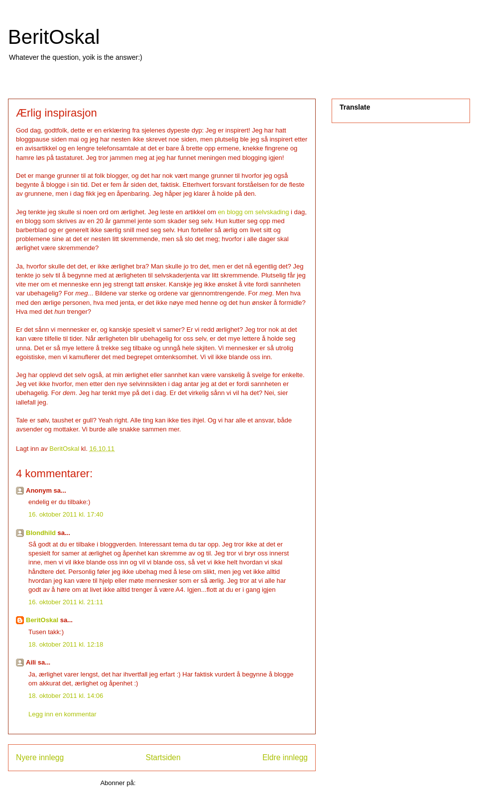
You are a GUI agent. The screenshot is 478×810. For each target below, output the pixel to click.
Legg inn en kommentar (62, 714)
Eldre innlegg (285, 757)
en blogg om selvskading (253, 212)
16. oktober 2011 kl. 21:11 (65, 602)
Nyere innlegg (40, 757)
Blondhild (41, 533)
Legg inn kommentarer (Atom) (180, 783)
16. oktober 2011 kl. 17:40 (65, 514)
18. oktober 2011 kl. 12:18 (65, 644)
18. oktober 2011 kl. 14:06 (65, 695)
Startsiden (162, 757)
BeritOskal (54, 37)
